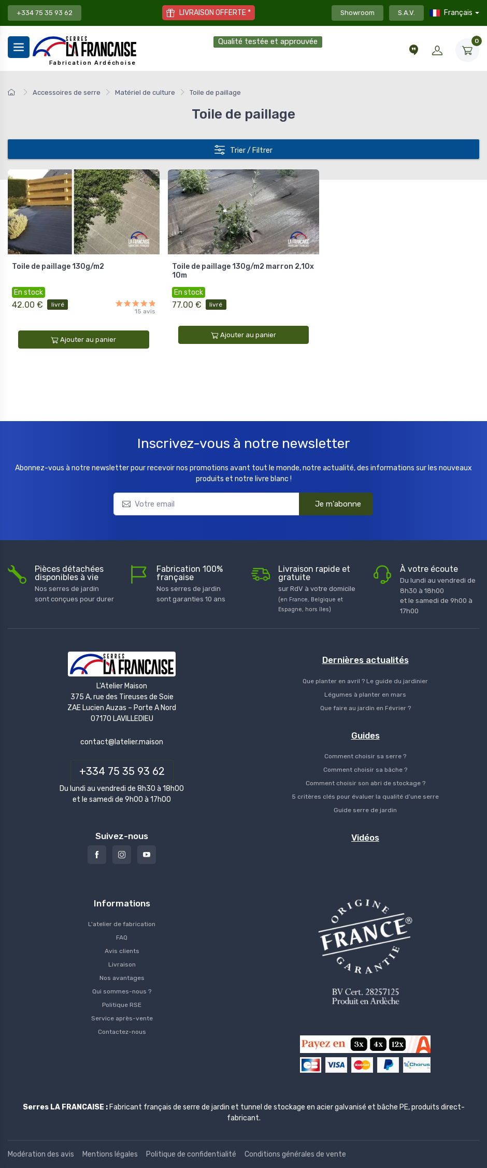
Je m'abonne (331, 503)
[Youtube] (146, 854)
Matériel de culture (145, 92)
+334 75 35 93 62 (45, 13)
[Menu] (19, 47)
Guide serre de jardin (365, 810)
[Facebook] (97, 854)
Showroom (357, 13)
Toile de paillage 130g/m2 (58, 266)
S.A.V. (406, 13)
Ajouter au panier (83, 340)
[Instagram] (121, 854)
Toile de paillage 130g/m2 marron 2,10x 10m (243, 271)
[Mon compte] (437, 50)
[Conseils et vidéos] (413, 50)
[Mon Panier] (467, 50)
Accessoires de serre (67, 92)
